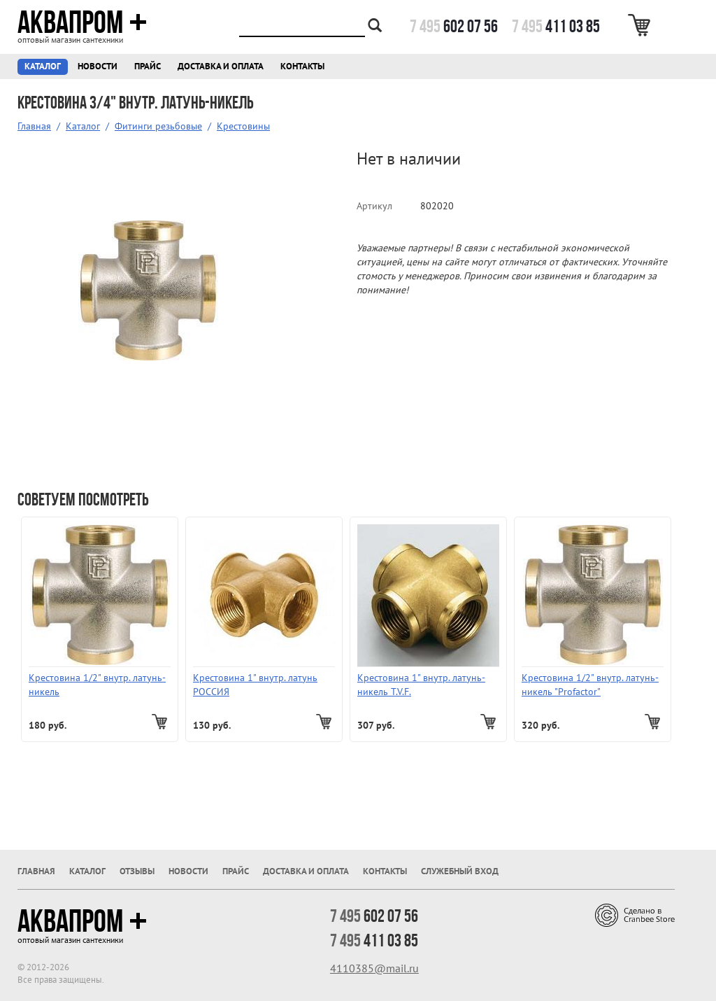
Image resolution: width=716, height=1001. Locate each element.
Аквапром (82, 22)
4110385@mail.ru (374, 968)
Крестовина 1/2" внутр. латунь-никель (97, 684)
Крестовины (243, 126)
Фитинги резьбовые (158, 126)
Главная (34, 126)
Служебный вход (460, 871)
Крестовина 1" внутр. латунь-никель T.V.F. (421, 684)
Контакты (302, 66)
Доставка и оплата (221, 66)
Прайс (147, 66)
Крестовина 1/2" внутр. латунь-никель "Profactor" (590, 684)
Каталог (42, 66)
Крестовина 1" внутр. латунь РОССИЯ (255, 684)
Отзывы (137, 871)
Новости (97, 66)
